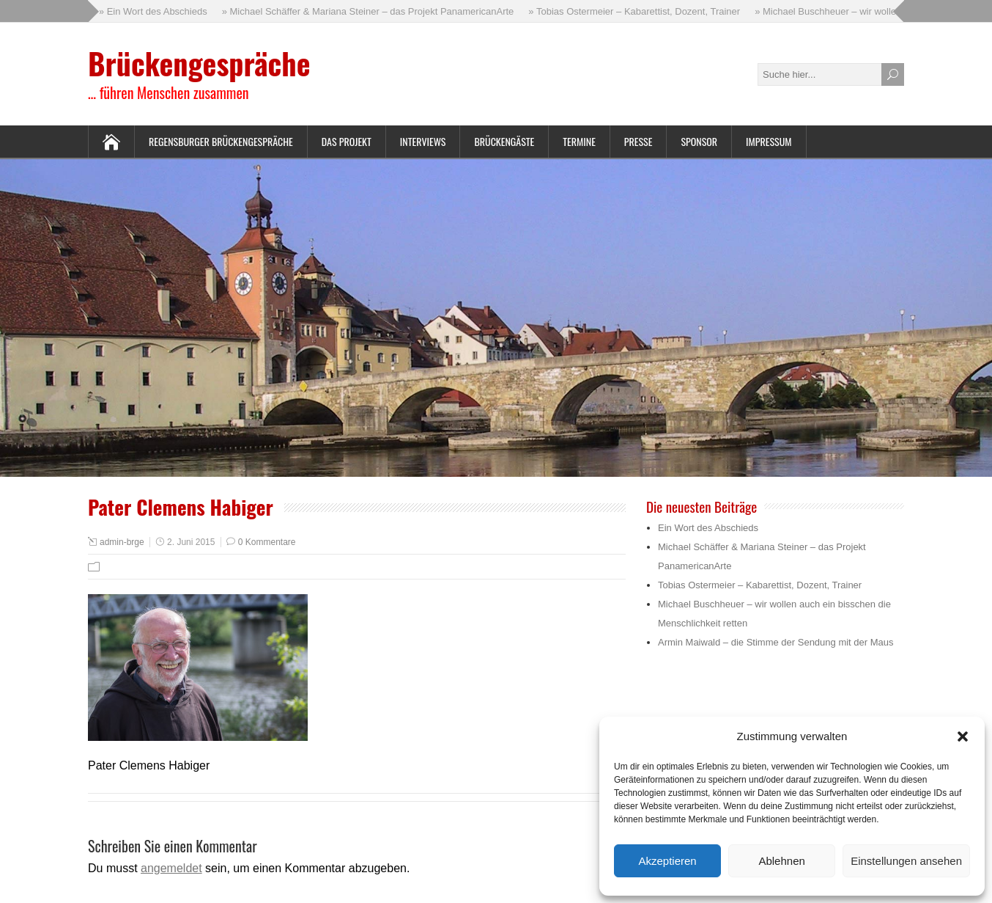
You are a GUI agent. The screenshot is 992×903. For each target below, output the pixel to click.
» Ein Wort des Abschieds (154, 11)
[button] (962, 736)
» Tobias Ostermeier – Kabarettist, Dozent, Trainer (635, 11)
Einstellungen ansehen (906, 861)
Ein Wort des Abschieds (708, 527)
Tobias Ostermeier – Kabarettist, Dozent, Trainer (760, 585)
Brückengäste (504, 141)
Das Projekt (346, 141)
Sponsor (699, 141)
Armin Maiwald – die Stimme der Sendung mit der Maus (776, 642)
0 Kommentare (267, 542)
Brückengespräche (199, 63)
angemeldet (171, 868)
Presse (638, 141)
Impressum (768, 141)
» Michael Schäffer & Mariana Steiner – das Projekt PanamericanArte (369, 11)
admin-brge (122, 542)
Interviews (423, 141)
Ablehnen (781, 861)
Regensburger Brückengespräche (221, 141)
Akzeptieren (667, 861)
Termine (579, 141)
